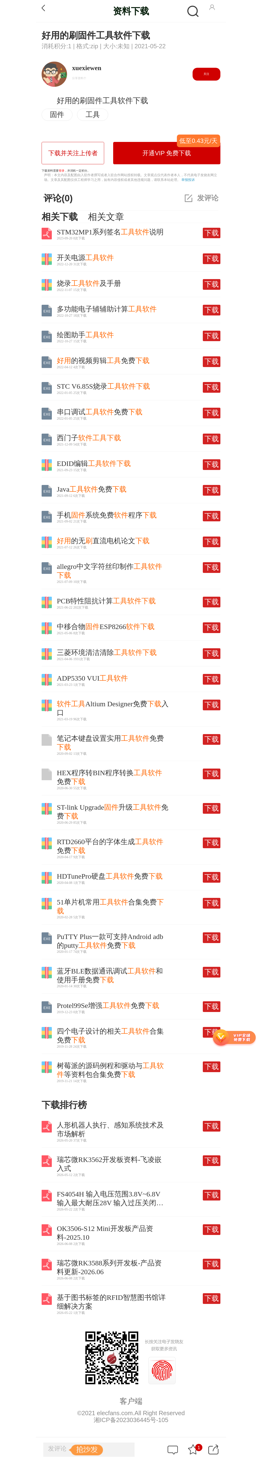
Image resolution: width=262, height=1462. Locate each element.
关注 (206, 74)
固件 (57, 114)
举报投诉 (188, 180)
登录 (61, 170)
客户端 (131, 1401)
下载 (211, 233)
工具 (93, 114)
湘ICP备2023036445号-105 (131, 1420)
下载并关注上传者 (73, 153)
